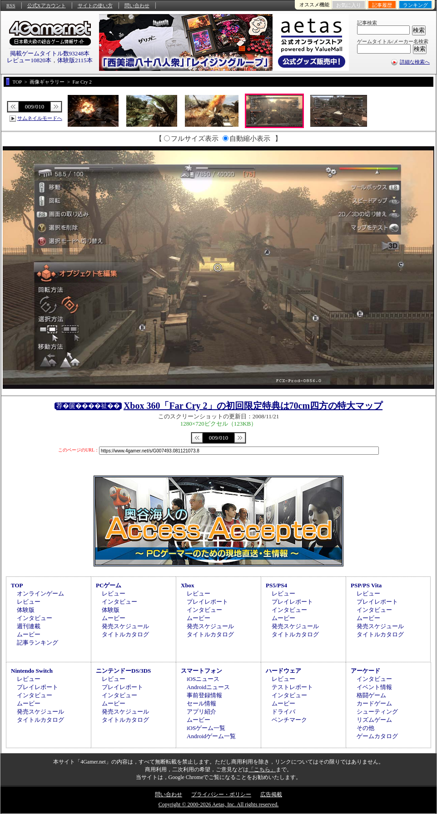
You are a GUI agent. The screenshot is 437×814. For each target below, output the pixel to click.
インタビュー (34, 618)
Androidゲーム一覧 (211, 736)
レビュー (28, 601)
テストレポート (292, 687)
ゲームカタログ (377, 736)
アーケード (365, 670)
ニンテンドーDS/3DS (123, 670)
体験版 (26, 609)
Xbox (187, 585)
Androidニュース (208, 687)
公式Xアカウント (46, 5)
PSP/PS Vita (366, 585)
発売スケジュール (125, 626)
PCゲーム (108, 585)
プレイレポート (207, 601)
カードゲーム (374, 703)
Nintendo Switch (32, 670)
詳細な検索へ (415, 62)
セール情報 (201, 703)
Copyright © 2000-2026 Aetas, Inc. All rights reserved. (218, 804)
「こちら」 (262, 769)
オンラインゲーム (40, 593)
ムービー (28, 634)
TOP (17, 585)
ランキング (415, 5)
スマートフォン (201, 670)
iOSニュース (203, 678)
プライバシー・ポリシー (221, 794)
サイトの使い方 (95, 5)
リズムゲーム (374, 719)
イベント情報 (374, 687)
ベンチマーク (289, 719)
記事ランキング (37, 642)
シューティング (377, 711)
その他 (365, 728)
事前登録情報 (204, 695)
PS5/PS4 (276, 585)
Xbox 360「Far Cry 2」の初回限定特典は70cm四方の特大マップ (253, 406)
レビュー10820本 (29, 60)
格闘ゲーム (371, 695)
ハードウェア (283, 670)
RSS (10, 5)
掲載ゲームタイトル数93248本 (50, 53)
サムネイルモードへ (39, 118)
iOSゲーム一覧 (206, 728)
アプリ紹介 (201, 711)
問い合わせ (136, 5)
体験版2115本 (75, 60)
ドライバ (283, 711)
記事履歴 (382, 5)
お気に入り (348, 5)
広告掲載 (271, 794)
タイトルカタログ (125, 634)
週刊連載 (28, 626)
